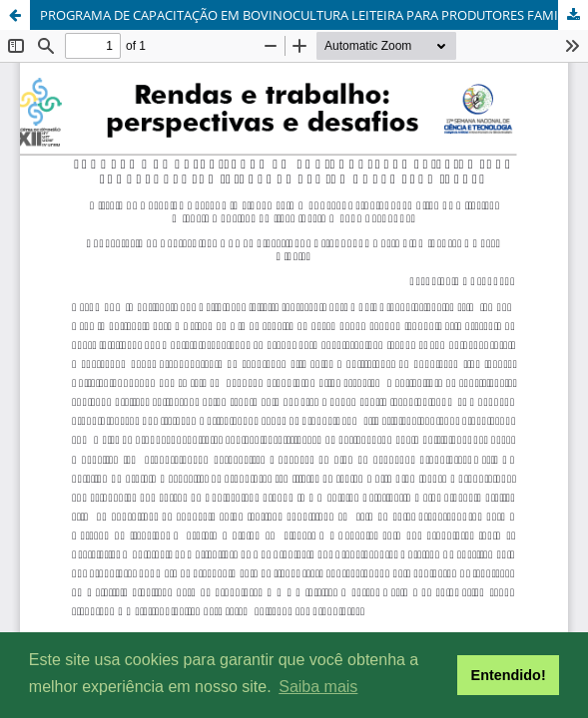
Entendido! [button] (508, 675)
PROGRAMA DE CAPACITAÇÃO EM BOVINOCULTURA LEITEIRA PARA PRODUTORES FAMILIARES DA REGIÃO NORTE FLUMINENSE (314, 15)
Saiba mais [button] (318, 686)
